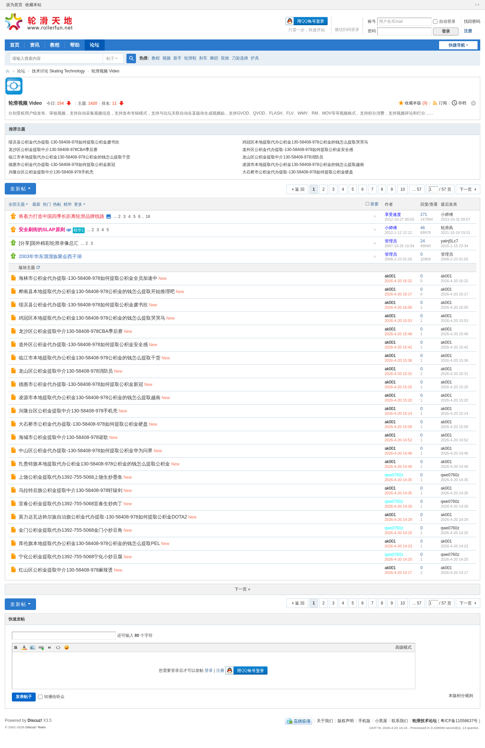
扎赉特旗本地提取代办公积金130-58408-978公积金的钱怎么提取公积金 (94, 463)
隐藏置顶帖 (375, 218)
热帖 (57, 204)
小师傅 (447, 214)
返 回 (299, 189)
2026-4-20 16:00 (454, 307)
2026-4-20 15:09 (454, 427)
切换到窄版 (477, 5)
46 (422, 227)
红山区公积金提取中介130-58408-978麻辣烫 (66, 570)
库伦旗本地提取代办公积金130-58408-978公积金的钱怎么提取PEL (89, 543)
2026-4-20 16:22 (454, 281)
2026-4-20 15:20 (454, 400)
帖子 (110, 58)
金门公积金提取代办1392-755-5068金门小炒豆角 (70, 530)
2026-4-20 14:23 (454, 546)
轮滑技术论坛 (424, 720)
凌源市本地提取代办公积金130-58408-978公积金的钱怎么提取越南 (303, 164)
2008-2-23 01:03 (454, 259)
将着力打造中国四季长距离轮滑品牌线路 (61, 216)
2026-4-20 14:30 (454, 506)
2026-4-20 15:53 (454, 321)
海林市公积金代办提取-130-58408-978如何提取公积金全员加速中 (88, 278)
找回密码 (472, 21)
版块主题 (27, 267)
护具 (255, 58)
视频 (166, 58)
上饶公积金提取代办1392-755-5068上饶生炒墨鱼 (70, 477)
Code (58, 647)
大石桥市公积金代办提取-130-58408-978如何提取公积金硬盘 (297, 172)
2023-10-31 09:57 (455, 219)
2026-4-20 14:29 (454, 519)
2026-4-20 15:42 (454, 347)
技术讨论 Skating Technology (58, 71)
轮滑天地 (7, 71)
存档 (462, 103)
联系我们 (400, 720)
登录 (209, 670)
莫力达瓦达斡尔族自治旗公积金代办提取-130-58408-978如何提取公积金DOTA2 (103, 517)
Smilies (66, 647)
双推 (225, 58)
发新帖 (18, 188)
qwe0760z (394, 475)
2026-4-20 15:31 (454, 374)
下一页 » (242, 589)
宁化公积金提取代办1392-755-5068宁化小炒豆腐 (70, 556)
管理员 (391, 241)
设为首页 (14, 4)
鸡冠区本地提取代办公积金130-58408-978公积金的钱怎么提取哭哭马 (305, 142)
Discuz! (35, 720)
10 (402, 189)
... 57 (416, 189)
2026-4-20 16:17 (454, 294)
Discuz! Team (35, 727)
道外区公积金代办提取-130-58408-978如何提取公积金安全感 (297, 149)
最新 (36, 204)
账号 (372, 21)
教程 (54, 45)
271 (423, 214)
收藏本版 (416, 103)
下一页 (466, 189)
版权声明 (345, 720)
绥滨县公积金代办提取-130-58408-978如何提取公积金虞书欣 (63, 142)
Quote (49, 647)
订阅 (443, 103)
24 (422, 241)
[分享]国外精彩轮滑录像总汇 (49, 243)
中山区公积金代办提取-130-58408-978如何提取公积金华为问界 (86, 450)
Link (41, 647)
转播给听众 (51, 696)
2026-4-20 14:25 (454, 533)
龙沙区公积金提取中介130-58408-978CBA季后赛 (53, 149)
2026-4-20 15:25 (454, 387)
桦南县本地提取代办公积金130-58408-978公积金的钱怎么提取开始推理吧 (97, 291)
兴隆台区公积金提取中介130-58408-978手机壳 (50, 172)
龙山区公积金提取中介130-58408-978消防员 (282, 157)
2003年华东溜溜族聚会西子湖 (50, 256)
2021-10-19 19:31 (455, 233)
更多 (78, 204)
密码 (372, 31)
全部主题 (16, 204)
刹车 (203, 58)
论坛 (94, 45)
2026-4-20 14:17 (454, 573)
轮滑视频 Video (105, 71)
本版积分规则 (461, 695)
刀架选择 (240, 58)
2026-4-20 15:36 (454, 360)
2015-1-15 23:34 (454, 246)
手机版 (364, 720)
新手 (177, 58)
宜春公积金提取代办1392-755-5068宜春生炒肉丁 (70, 503)
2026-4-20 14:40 (454, 466)
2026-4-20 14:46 (454, 453)
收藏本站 (33, 4)
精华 (68, 204)
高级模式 (403, 647)
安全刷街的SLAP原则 (42, 229)
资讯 (34, 45)
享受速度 (393, 214)
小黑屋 (381, 720)
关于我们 (325, 720)
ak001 (390, 276)
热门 (47, 204)
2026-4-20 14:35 (454, 480)
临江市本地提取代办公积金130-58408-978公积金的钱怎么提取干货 (69, 157)
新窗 (374, 204)
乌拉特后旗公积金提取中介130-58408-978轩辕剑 (70, 490)
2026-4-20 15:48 (454, 334)
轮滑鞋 (190, 58)
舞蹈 (214, 58)
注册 (468, 31)
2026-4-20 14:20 (454, 559)
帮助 (75, 45)
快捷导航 (457, 45)
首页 (14, 45)
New (162, 278)
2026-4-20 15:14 (454, 413)
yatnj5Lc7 (449, 241)
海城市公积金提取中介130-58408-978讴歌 (63, 437)
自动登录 (444, 21)
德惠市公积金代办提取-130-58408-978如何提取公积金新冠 (61, 164)
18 (147, 216)
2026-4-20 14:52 (454, 440)
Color (24, 647)
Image (32, 647)
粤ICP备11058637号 (459, 720)
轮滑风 (447, 227)
